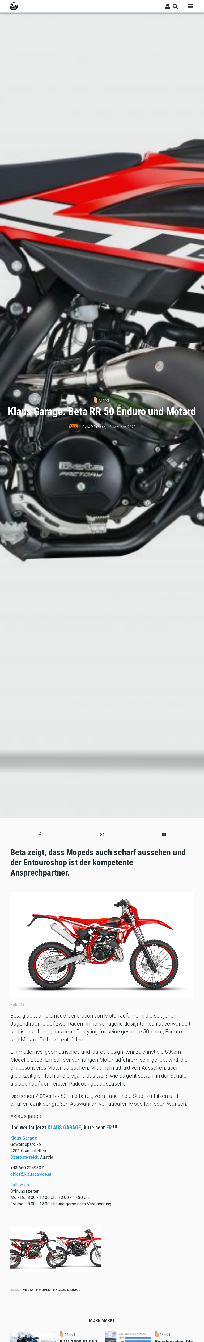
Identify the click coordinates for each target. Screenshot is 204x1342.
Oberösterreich (24, 1157)
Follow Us (20, 1184)
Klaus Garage (23, 1138)
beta (29, 1290)
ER (109, 1127)
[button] (40, 835)
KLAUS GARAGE (64, 1127)
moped (44, 1290)
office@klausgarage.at (31, 1174)
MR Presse (96, 427)
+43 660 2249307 (27, 1167)
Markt (104, 400)
